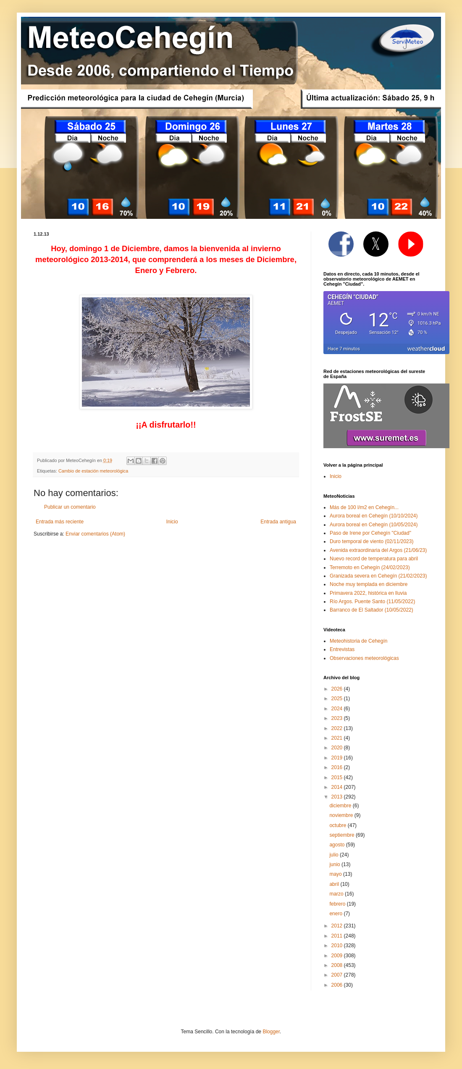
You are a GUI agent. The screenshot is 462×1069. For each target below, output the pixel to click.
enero (336, 914)
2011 (337, 936)
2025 (337, 698)
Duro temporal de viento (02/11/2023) (371, 541)
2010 (337, 945)
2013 (337, 797)
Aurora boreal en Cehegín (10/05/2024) (373, 525)
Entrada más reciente (60, 522)
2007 (337, 975)
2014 (337, 787)
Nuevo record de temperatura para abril (374, 559)
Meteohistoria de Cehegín (358, 641)
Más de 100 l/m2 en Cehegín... (364, 507)
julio (334, 855)
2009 (337, 956)
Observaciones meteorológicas (364, 658)
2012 (337, 926)
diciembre (340, 806)
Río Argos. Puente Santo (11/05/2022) (372, 601)
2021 (337, 738)
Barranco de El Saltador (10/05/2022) (371, 610)
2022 (337, 728)
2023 (337, 718)
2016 (337, 767)
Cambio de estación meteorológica (93, 470)
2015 (337, 777)
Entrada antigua (278, 522)
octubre (338, 825)
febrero (337, 904)
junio (335, 864)
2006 (337, 985)
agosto (337, 845)
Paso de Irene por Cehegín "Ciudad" (370, 533)
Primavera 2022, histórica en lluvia (368, 593)
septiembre (342, 835)
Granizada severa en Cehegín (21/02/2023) (378, 576)
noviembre (341, 815)
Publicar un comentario (70, 507)
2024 (337, 709)
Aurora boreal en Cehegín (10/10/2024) (373, 516)
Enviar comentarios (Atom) (95, 534)
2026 (337, 689)
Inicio (172, 522)
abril (334, 884)
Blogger (271, 1032)
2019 (337, 758)
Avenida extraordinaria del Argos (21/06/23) (378, 550)
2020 (337, 748)
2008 (337, 965)
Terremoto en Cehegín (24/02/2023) (370, 567)
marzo (337, 894)
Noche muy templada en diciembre (368, 584)
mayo (336, 874)
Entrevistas (342, 649)
